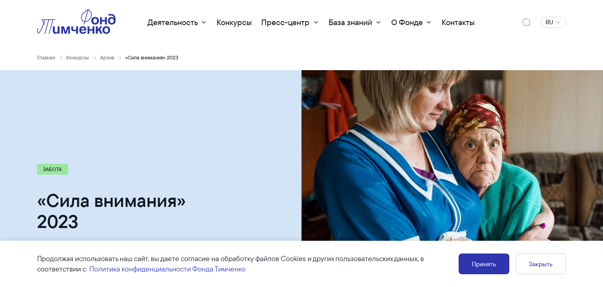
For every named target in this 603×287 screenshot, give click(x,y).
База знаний (350, 22)
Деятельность (173, 22)
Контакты (458, 22)
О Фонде (407, 22)
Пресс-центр (285, 22)
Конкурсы (234, 22)
